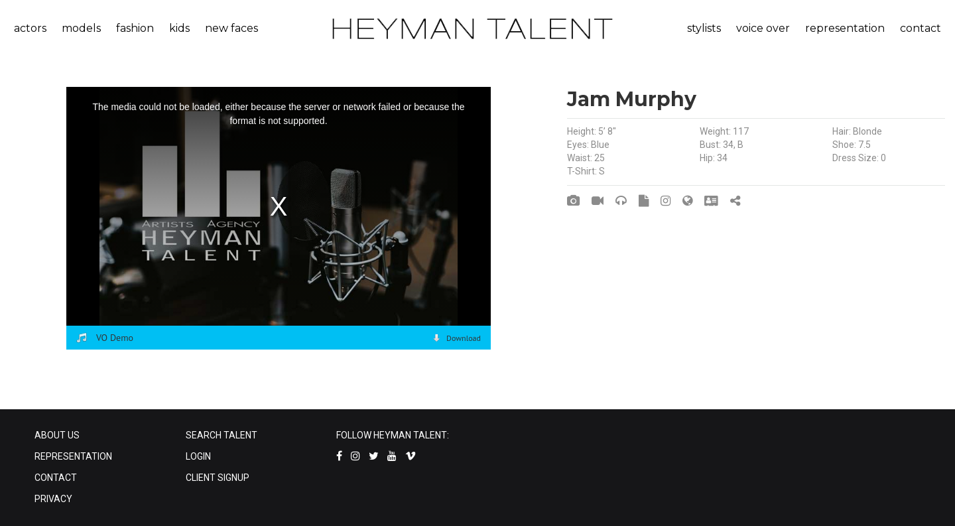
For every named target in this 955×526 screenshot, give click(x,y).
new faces (231, 28)
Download (463, 338)
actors (30, 28)
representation (845, 28)
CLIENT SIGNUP (217, 477)
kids (179, 28)
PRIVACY (53, 498)
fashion (135, 28)
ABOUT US (57, 435)
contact (920, 28)
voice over (763, 28)
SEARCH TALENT (221, 435)
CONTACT (55, 477)
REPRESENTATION (73, 456)
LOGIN (198, 456)
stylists (704, 28)
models (81, 28)
